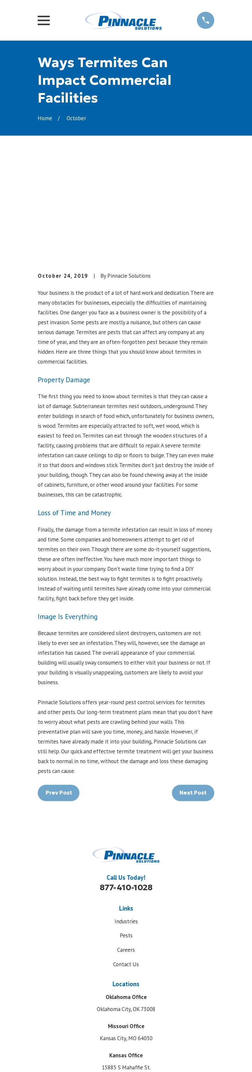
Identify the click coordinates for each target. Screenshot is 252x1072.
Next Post (192, 693)
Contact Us (126, 864)
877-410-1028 (126, 788)
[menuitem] (46, 1058)
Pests (126, 836)
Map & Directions (126, 987)
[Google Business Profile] (126, 1019)
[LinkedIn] (141, 1019)
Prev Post (59, 693)
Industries (126, 821)
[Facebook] (111, 1019)
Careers (126, 850)
